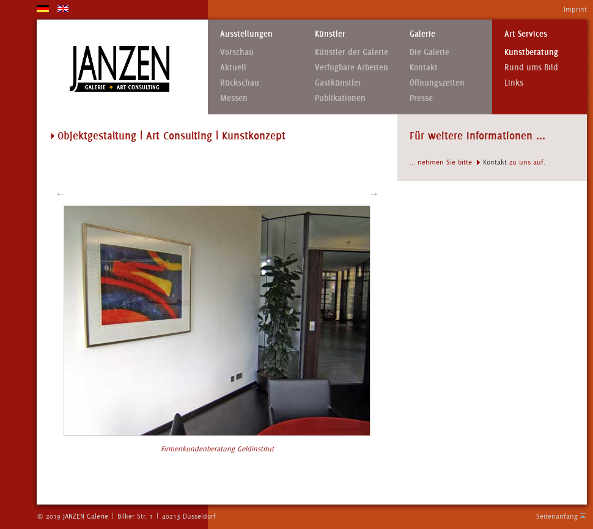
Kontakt (424, 67)
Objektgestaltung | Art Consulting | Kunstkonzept (171, 135)
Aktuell (233, 67)
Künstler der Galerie (351, 52)
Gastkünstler (338, 83)
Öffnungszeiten (437, 83)
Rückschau (239, 83)
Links (513, 83)
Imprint (575, 9)
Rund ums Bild (531, 67)
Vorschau (237, 52)
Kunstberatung (531, 52)
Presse (421, 98)
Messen (234, 98)
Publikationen (340, 98)
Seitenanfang (557, 516)
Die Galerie (429, 52)
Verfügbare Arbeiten (351, 67)
